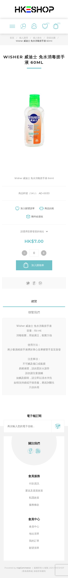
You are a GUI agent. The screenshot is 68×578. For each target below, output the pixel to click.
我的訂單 (34, 540)
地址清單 (34, 533)
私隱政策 (34, 497)
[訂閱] (27, 426)
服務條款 (34, 504)
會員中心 (34, 526)
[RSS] (38, 451)
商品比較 (49, 208)
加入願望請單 (27, 208)
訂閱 (57, 426)
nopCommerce (24, 568)
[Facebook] (30, 451)
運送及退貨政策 (34, 490)
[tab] (34, 301)
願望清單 (34, 547)
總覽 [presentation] (34, 301)
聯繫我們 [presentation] (34, 312)
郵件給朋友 (37, 216)
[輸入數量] (34, 253)
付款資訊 (34, 483)
